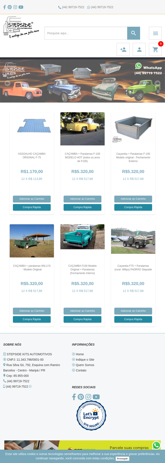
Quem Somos (83, 365)
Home (78, 354)
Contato (79, 370)
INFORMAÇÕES (83, 344)
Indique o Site (83, 359)
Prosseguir (122, 458)
